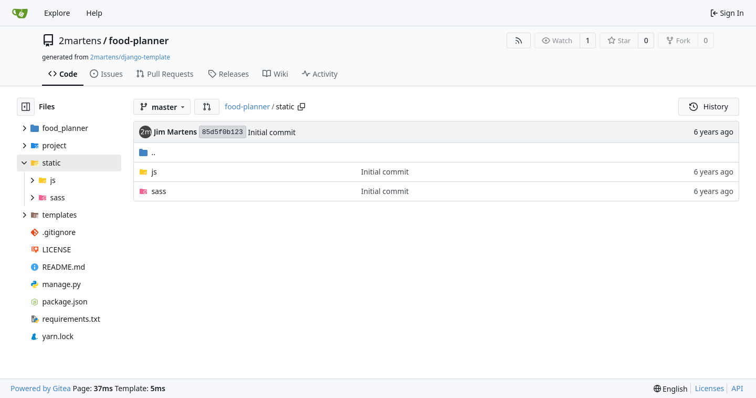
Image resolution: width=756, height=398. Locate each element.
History (708, 106)
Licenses (709, 388)
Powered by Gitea (40, 388)
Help (94, 13)
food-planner (139, 40)
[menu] (671, 389)
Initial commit (272, 132)
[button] (206, 107)
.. (147, 152)
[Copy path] (301, 106)
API (737, 388)
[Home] (20, 13)
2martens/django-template (130, 57)
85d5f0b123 (222, 132)
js (153, 172)
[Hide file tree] (26, 107)
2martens (80, 40)
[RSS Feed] (519, 40)
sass (158, 191)
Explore (57, 13)
